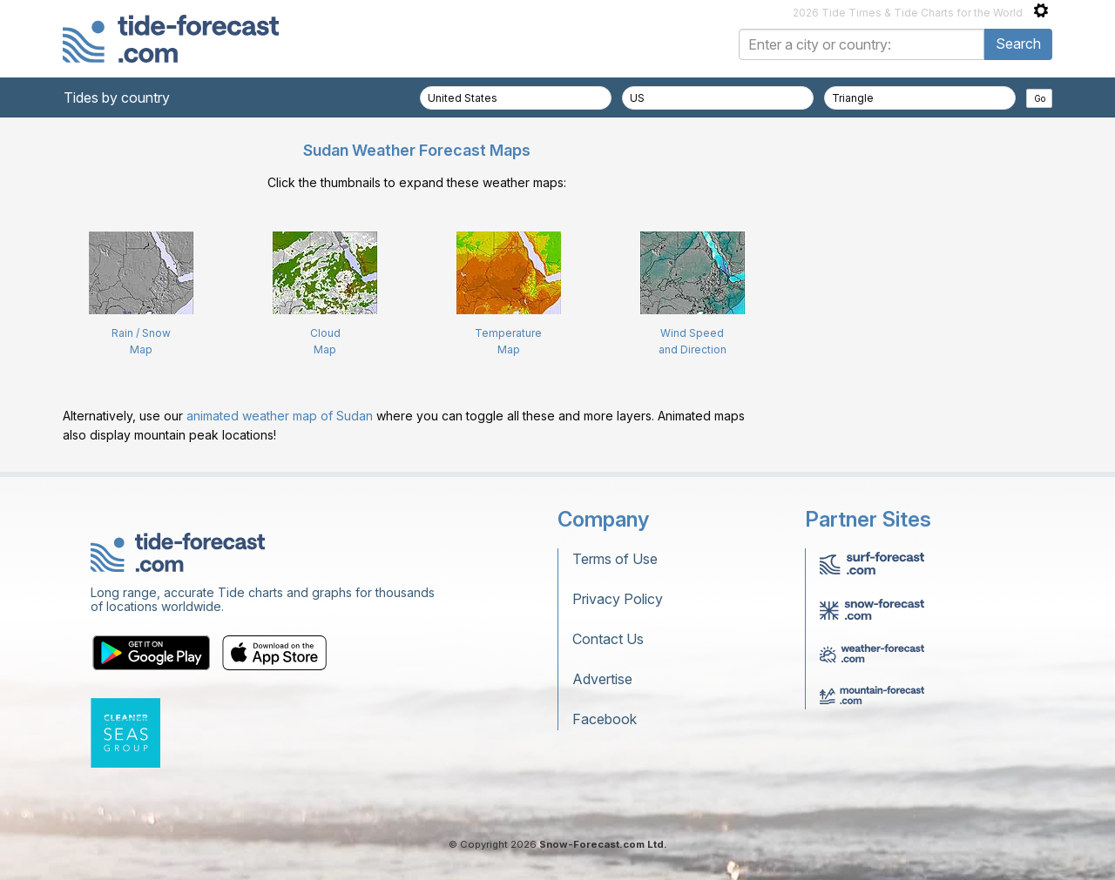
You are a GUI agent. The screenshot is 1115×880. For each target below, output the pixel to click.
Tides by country (117, 97)
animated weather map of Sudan (279, 415)
